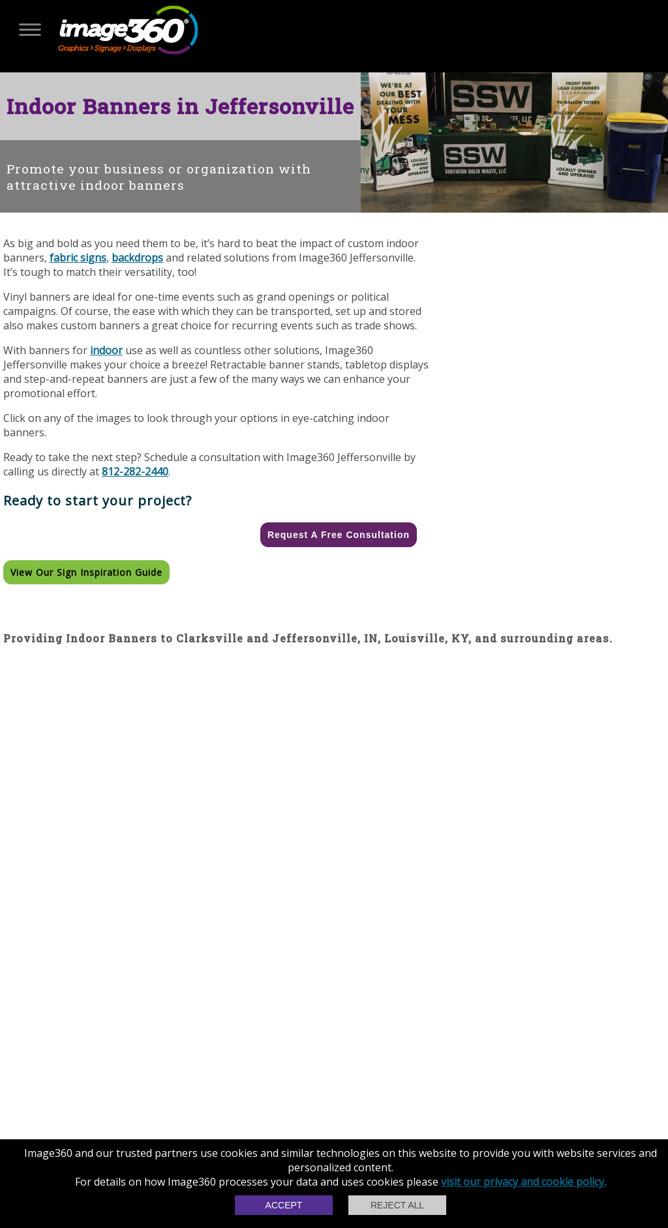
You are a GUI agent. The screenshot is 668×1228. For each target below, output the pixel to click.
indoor (106, 350)
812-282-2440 (135, 471)
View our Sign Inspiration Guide (86, 572)
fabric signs (78, 257)
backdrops (137, 257)
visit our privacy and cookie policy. (523, 1182)
